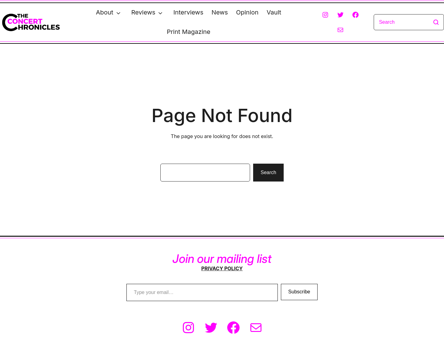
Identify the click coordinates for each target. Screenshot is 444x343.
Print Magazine (188, 31)
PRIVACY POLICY (222, 268)
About (104, 12)
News (220, 12)
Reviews (143, 12)
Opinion (247, 12)
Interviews (188, 12)
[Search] (409, 22)
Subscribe (299, 292)
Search (268, 172)
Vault (274, 12)
